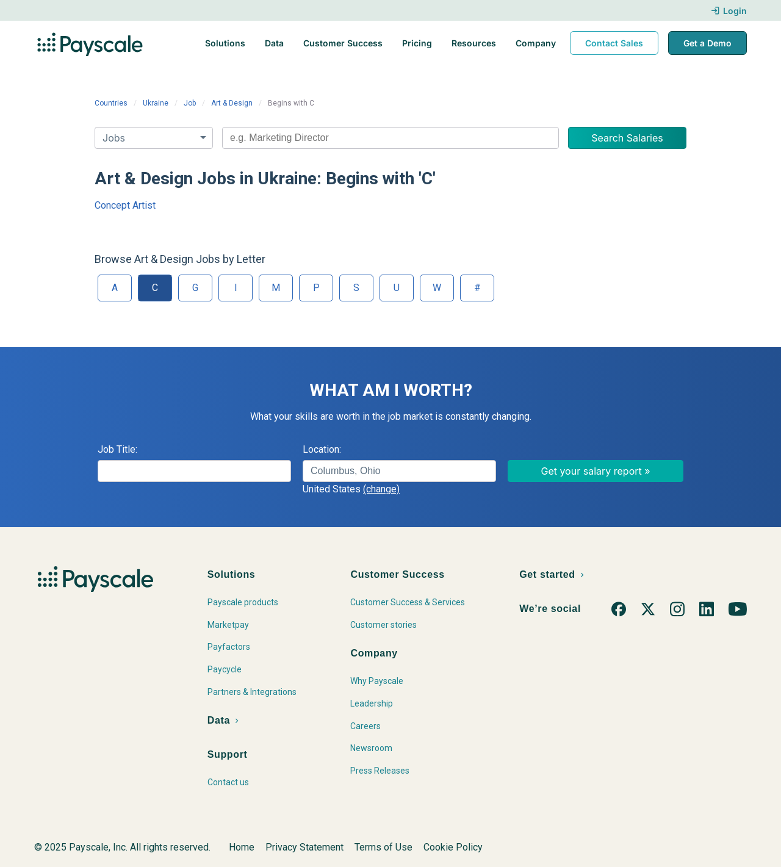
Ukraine (155, 103)
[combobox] (390, 138)
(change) (381, 489)
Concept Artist (125, 205)
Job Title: (117, 449)
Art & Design (232, 103)
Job (190, 103)
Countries (111, 103)
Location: (322, 449)
